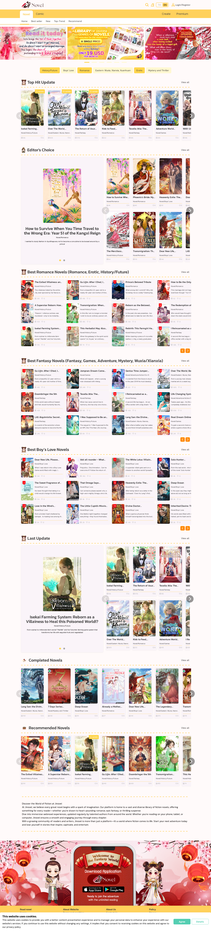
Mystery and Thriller (158, 70)
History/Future (49, 70)
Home (24, 21)
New (48, 21)
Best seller (36, 21)
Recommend (75, 21)
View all (185, 82)
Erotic (139, 70)
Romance (85, 70)
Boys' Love (68, 70)
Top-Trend (59, 21)
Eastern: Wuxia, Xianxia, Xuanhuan (113, 70)
